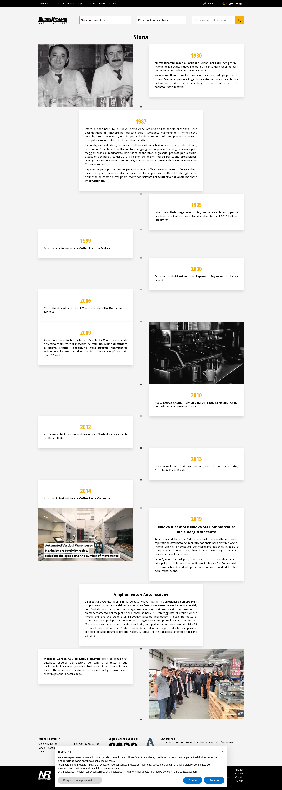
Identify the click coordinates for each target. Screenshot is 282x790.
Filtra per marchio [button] (93, 20)
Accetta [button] (214, 780)
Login (227, 3)
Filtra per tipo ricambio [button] (153, 20)
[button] (223, 752)
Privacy (239, 769)
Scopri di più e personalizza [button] (79, 780)
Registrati (210, 3)
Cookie (239, 773)
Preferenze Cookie (232, 777)
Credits (239, 781)
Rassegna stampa (73, 3)
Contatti (91, 3)
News (56, 3)
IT (239, 3)
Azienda (44, 3)
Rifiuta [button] (193, 780)
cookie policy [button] (108, 761)
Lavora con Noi (108, 3)
